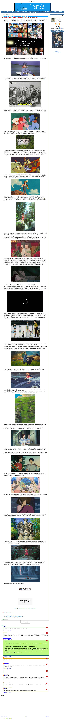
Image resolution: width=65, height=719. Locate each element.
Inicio (25, 716)
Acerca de (34, 12)
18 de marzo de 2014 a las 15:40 (7, 656)
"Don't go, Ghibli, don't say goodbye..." (8, 617)
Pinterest (25, 608)
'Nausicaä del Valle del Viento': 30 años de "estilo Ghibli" (15, 16)
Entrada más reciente (4, 716)
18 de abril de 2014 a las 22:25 (7, 668)
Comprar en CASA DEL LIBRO (57, 52)
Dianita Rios (6, 675)
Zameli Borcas (6, 663)
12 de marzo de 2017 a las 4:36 (7, 692)
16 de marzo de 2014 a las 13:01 (7, 630)
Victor (5, 626)
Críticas (22, 11)
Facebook (20, 608)
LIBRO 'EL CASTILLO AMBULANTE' (32, 11)
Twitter (15, 608)
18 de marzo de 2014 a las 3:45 (7, 638)
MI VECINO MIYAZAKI (58, 11)
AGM (5, 688)
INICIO (4, 11)
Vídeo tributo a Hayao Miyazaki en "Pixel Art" (9, 615)
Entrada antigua (47, 716)
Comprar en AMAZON (57, 51)
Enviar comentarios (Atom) (8, 718)
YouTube (34, 608)
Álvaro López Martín (7, 639)
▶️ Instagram (57, 24)
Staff (30, 12)
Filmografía (17, 11)
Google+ (30, 608)
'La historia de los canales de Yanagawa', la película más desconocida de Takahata (14, 616)
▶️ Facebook (57, 23)
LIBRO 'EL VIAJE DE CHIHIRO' (46, 11)
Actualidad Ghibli (10, 11)
